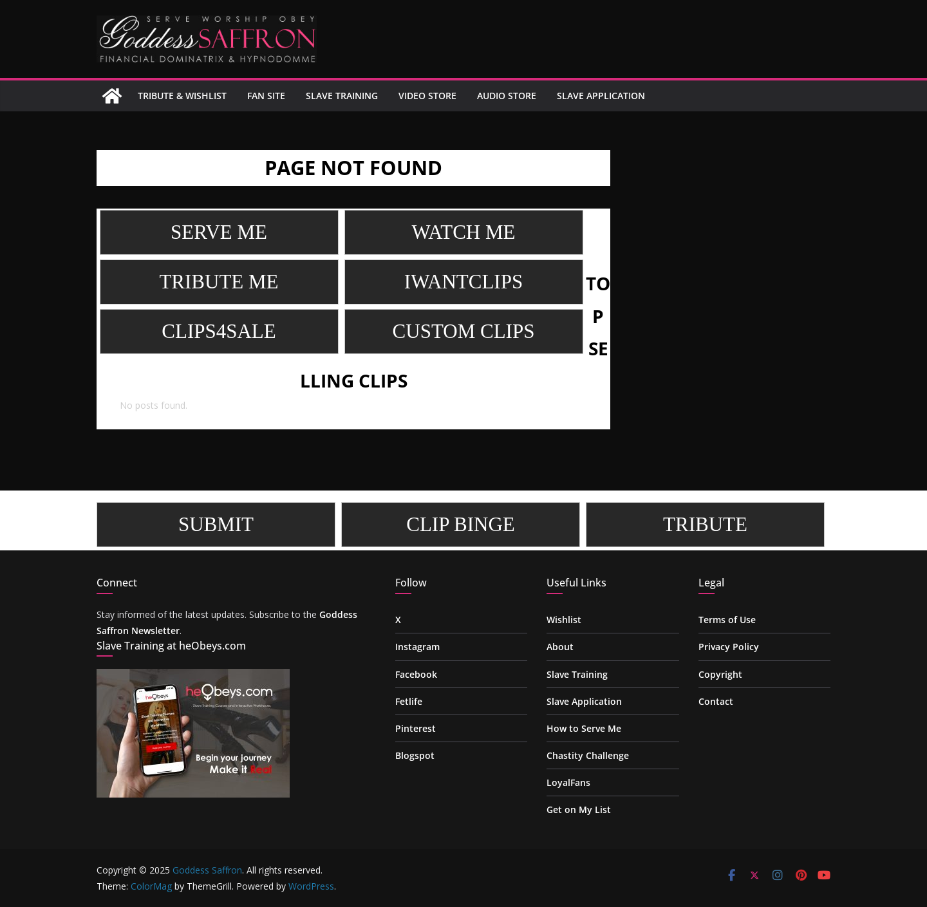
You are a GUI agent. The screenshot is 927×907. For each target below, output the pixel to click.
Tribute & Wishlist (182, 95)
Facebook (416, 674)
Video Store (427, 95)
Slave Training (342, 95)
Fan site (266, 95)
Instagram (417, 647)
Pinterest (415, 728)
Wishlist (564, 619)
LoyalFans (568, 782)
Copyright (720, 674)
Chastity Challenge (588, 755)
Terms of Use (727, 619)
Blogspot (415, 755)
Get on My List (579, 809)
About (560, 647)
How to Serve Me (584, 728)
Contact (715, 701)
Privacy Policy (728, 647)
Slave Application (601, 95)
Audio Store (506, 95)
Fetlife (408, 701)
